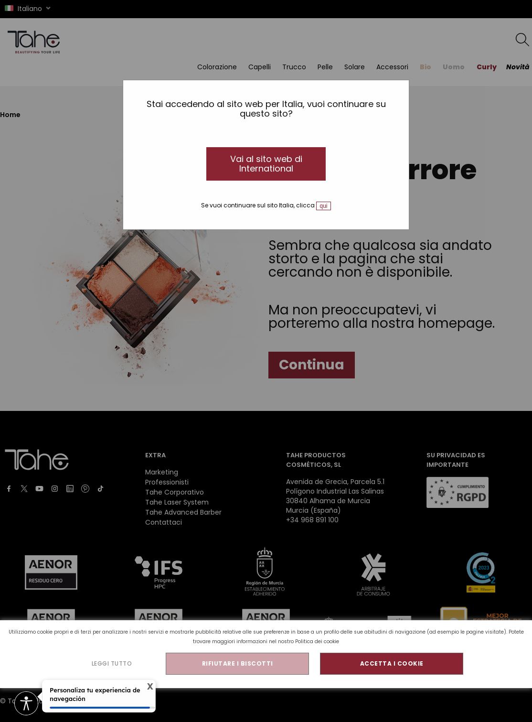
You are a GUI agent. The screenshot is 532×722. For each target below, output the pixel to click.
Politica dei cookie (317, 641)
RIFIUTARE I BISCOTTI (237, 663)
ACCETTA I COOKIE (392, 663)
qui (323, 206)
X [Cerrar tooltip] (148, 686)
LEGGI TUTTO (112, 663)
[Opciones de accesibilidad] (26, 704)
